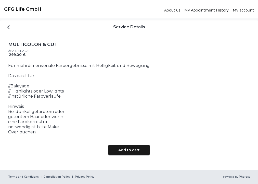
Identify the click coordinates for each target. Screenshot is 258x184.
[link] (82, 9)
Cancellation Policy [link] (57, 176)
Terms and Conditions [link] (23, 176)
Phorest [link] (244, 176)
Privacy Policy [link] (84, 176)
